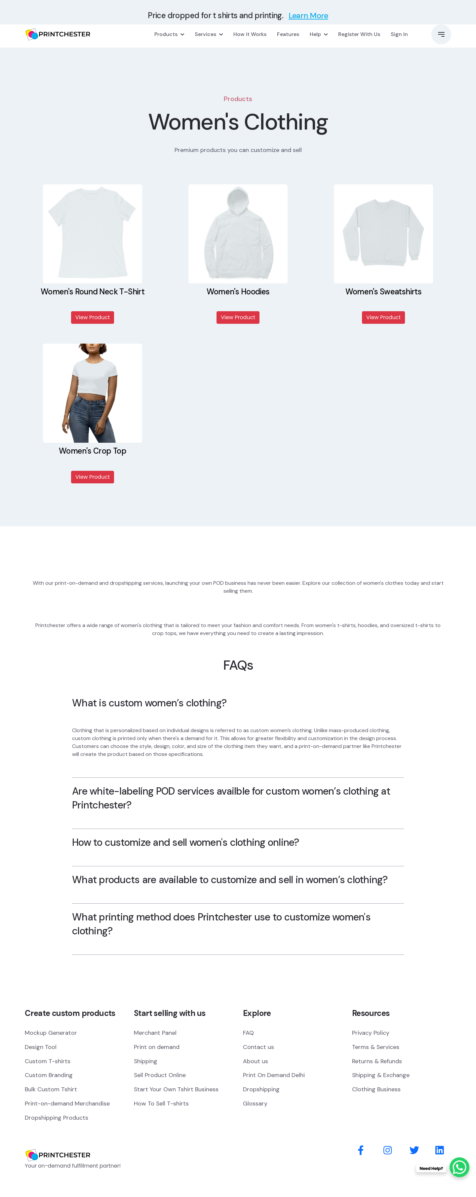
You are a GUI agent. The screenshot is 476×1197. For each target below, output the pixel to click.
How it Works (249, 34)
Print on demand (156, 1047)
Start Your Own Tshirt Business (176, 1090)
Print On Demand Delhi (274, 1075)
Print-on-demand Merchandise (67, 1104)
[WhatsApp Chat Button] (459, 1167)
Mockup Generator (51, 1033)
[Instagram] (387, 1151)
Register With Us (359, 34)
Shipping (146, 1061)
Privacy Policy (370, 1033)
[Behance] (439, 1151)
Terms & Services (376, 1047)
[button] (441, 34)
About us (255, 1061)
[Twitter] (414, 1151)
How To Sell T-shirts (161, 1104)
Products (166, 34)
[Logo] (58, 1146)
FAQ (248, 1033)
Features (288, 34)
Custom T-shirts (47, 1061)
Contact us (258, 1047)
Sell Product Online (160, 1075)
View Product (92, 317)
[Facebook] (361, 1151)
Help (315, 34)
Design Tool (41, 1047)
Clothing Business (376, 1090)
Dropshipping (261, 1090)
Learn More (308, 15)
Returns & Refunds (377, 1061)
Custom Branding (49, 1075)
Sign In (399, 34)
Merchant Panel (155, 1033)
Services (205, 34)
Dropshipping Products (56, 1118)
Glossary (255, 1104)
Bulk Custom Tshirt (51, 1090)
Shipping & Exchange (381, 1075)
